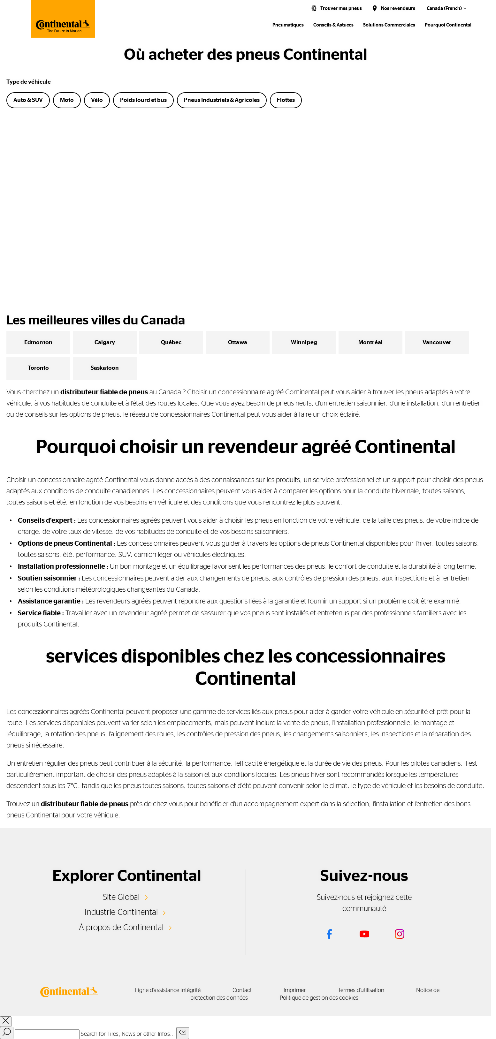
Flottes (286, 100)
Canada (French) (444, 8)
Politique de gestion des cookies (319, 998)
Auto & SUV (28, 100)
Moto (67, 100)
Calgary (105, 342)
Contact (242, 990)
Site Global (121, 897)
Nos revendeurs (398, 8)
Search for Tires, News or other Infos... (128, 1034)
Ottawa (237, 342)
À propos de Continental (121, 927)
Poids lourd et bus (143, 100)
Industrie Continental (121, 912)
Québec (171, 342)
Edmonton (38, 342)
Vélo (97, 100)
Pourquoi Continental (448, 25)
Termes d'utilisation (361, 990)
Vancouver (437, 342)
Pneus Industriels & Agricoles (222, 100)
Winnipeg (304, 342)
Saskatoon (105, 368)
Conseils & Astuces (333, 25)
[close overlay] (5, 1021)
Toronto (38, 368)
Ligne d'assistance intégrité (168, 990)
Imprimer (295, 990)
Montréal (370, 342)
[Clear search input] (182, 1033)
